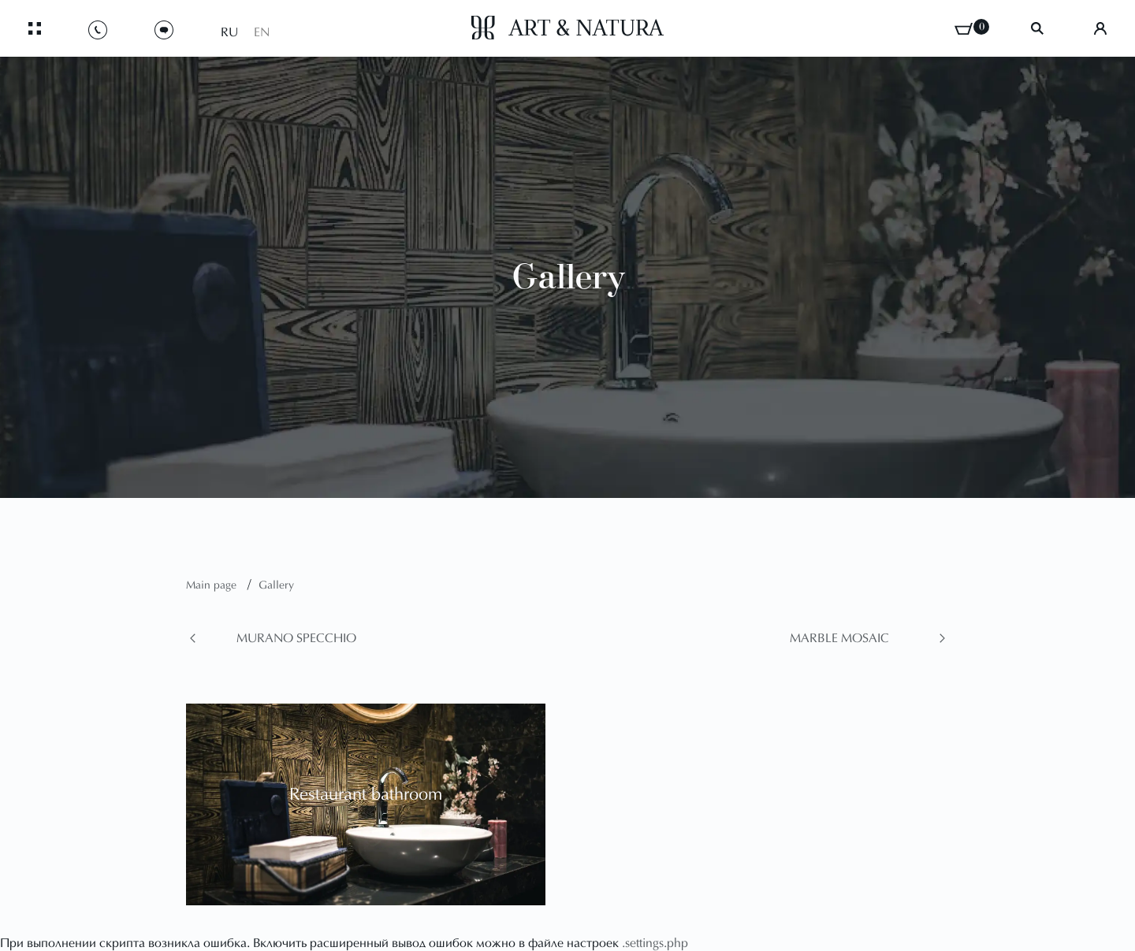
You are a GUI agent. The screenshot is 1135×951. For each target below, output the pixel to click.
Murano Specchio (296, 639)
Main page (213, 586)
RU (229, 33)
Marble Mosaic (839, 639)
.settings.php (655, 944)
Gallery (276, 586)
